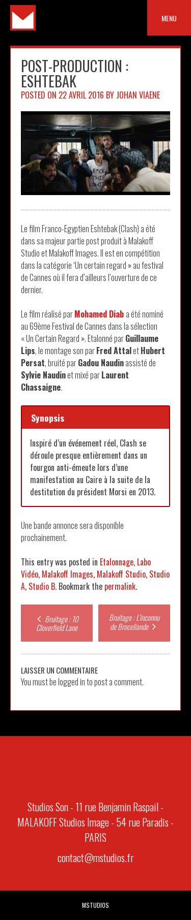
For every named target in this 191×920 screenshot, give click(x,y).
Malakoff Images (67, 574)
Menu (169, 18)
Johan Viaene (138, 95)
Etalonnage (116, 562)
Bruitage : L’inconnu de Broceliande (134, 622)
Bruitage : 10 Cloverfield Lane (56, 623)
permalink (119, 586)
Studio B (42, 586)
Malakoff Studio (121, 574)
